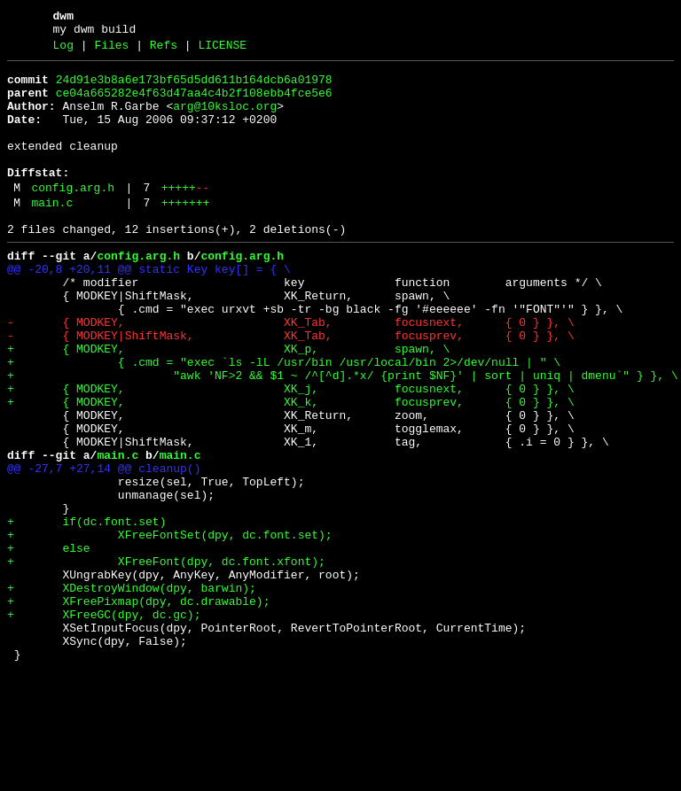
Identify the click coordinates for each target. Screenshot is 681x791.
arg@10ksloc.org (225, 120)
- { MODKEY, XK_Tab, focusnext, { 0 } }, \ (291, 373)
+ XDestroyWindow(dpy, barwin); (131, 692)
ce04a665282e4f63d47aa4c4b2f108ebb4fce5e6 (194, 104)
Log (63, 50)
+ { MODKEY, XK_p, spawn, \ (228, 405)
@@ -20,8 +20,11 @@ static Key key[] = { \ (149, 309)
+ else (48, 644)
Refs (163, 50)
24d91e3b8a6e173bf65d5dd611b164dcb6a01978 (194, 88)
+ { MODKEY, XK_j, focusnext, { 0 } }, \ (291, 453)
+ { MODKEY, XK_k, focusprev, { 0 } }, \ (291, 469)
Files (111, 50)
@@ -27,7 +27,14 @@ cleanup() (103, 548)
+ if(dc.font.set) (86, 612)
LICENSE (222, 50)
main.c (52, 235)
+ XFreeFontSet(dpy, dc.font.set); (170, 628)
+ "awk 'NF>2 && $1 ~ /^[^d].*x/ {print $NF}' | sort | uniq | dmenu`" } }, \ (342, 437)
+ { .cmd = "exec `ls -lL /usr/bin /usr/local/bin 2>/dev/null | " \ (283, 421)
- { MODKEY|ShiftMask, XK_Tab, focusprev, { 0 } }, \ (291, 389)
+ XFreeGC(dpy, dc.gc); (103, 724)
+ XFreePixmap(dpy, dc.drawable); (138, 708)
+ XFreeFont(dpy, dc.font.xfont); (166, 660)
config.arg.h (72, 217)
